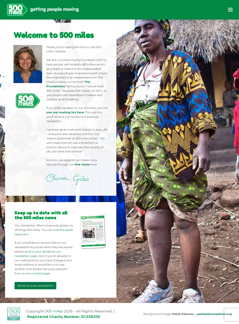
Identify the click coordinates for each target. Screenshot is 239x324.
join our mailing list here (65, 112)
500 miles (54, 311)
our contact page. (38, 273)
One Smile (82, 164)
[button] (230, 10)
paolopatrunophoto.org (214, 314)
